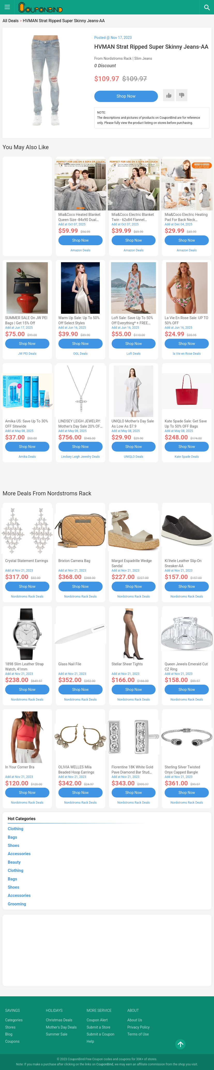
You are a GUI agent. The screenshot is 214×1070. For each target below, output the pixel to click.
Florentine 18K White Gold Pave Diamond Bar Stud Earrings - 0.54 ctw (132, 772)
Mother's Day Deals (61, 1027)
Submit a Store (98, 1027)
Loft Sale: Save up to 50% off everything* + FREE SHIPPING (132, 323)
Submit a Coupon (100, 1034)
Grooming (17, 904)
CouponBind (104, 1064)
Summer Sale (56, 1034)
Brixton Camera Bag (74, 561)
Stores (10, 1027)
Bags (12, 837)
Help (90, 1041)
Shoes (13, 845)
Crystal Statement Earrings (26, 561)
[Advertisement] (27, 205)
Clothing (15, 828)
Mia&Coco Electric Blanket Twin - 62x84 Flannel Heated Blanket (133, 220)
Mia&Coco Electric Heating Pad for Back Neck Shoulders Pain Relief (186, 220)
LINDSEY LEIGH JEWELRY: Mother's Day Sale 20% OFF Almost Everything (80, 426)
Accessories (19, 853)
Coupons (12, 1041)
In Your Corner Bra (19, 767)
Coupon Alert (97, 1020)
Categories (13, 1020)
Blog (8, 1034)
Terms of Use (138, 1034)
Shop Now (126, 96)
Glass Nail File (69, 664)
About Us (134, 1020)
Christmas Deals (59, 1020)
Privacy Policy (138, 1027)
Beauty (14, 862)
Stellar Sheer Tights (127, 664)
